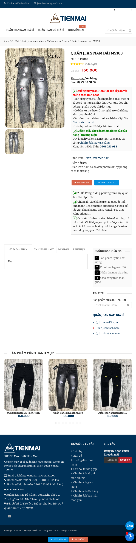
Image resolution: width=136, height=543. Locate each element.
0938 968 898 (40, 480)
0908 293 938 (108, 146)
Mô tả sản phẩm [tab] (18, 249)
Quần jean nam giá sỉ (32, 41)
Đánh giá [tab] (63, 249)
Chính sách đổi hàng (85, 491)
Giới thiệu (123, 10)
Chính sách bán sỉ (86, 10)
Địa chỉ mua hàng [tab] (44, 249)
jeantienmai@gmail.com (49, 3)
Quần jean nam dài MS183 (86, 41)
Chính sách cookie (29, 530)
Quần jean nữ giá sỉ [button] (51, 30)
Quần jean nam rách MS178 (68, 413)
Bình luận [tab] (78, 249)
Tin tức (17, 530)
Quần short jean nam (108, 333)
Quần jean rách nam (58, 41)
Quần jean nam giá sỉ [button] (20, 30)
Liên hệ (107, 10)
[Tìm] (128, 305)
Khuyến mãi (76, 30)
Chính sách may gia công (94, 142)
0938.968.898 (22, 3)
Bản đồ (66, 10)
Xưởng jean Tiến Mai (50, 530)
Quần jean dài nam (107, 322)
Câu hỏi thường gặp (85, 469)
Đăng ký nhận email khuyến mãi (118, 456)
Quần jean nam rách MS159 (112, 413)
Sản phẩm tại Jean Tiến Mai (112, 303)
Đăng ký (125, 460)
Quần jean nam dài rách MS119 (23, 413)
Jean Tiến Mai (11, 41)
